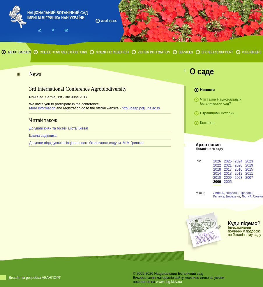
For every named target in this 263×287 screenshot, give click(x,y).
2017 (228, 169)
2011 (249, 174)
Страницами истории (217, 113)
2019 (249, 165)
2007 (249, 178)
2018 (217, 169)
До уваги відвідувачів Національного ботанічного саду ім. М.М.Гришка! (86, 143)
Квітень (218, 196)
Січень (258, 196)
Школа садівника (43, 136)
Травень (246, 193)
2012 (239, 174)
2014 (217, 174)
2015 (249, 169)
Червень (232, 193)
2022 (217, 165)
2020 (239, 165)
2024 (239, 161)
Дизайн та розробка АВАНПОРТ (35, 278)
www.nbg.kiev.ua (169, 282)
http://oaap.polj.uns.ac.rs (141, 108)
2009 (228, 178)
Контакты (207, 123)
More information (42, 108)
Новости (207, 90)
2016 (239, 169)
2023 (249, 161)
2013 (228, 174)
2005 (228, 182)
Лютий (246, 196)
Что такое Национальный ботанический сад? (220, 101)
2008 (239, 178)
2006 (217, 182)
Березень (233, 196)
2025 (228, 161)
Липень (218, 193)
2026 (217, 161)
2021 (228, 165)
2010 (217, 178)
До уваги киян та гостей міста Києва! (58, 128)
